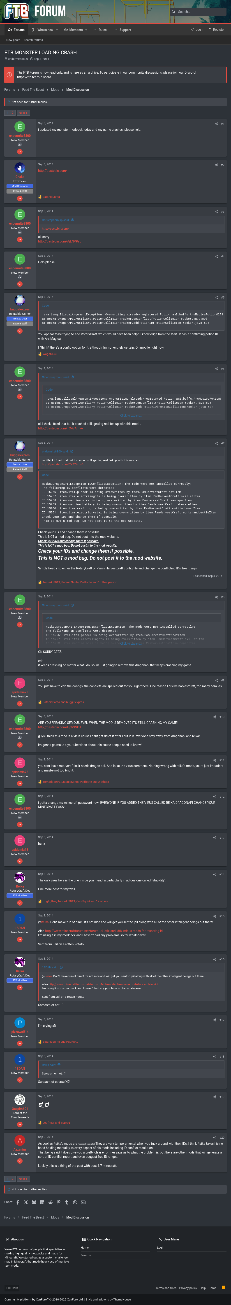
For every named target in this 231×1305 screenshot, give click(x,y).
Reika (45, 922)
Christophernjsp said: (56, 220)
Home (85, 1247)
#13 (221, 837)
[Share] (216, 124)
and (63, 702)
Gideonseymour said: (56, 377)
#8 (222, 597)
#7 (222, 443)
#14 (221, 874)
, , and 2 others (76, 781)
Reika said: (49, 1065)
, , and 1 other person (80, 582)
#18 (221, 1056)
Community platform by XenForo (44, 1299)
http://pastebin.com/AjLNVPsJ (60, 241)
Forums (86, 1255)
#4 (222, 256)
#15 (221, 916)
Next (22, 112)
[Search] (198, 12)
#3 (222, 211)
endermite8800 (18, 59)
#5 (222, 297)
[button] (57, 30)
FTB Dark (12, 1288)
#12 (221, 796)
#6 (222, 369)
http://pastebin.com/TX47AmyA (60, 428)
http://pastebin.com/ (52, 170)
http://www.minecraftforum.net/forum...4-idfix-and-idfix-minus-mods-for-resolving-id (104, 931)
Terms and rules (165, 1288)
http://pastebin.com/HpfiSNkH (59, 727)
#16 (221, 959)
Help (203, 1288)
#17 (221, 1020)
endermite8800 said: (55, 451)
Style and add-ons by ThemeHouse (108, 1299)
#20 (221, 1137)
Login (160, 1247)
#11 (221, 760)
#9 (222, 680)
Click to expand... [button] (131, 415)
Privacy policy (188, 1288)
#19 (221, 1097)
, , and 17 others (76, 901)
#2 (222, 165)
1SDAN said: (50, 967)
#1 (222, 124)
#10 (221, 717)
